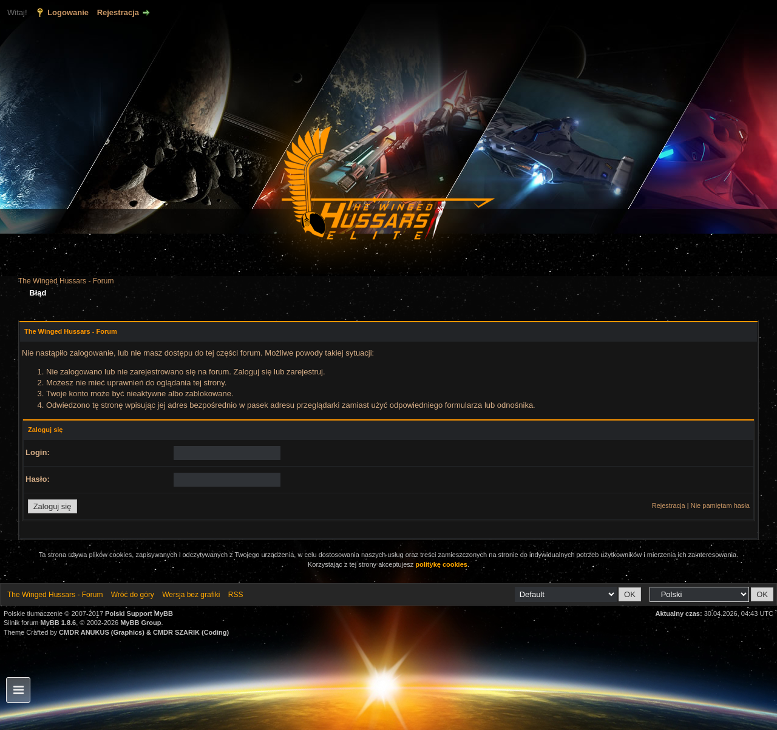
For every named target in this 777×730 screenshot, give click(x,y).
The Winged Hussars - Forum (66, 281)
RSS (235, 594)
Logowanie (68, 12)
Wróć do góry (132, 594)
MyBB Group (140, 622)
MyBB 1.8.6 (58, 622)
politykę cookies (441, 564)
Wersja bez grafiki (191, 594)
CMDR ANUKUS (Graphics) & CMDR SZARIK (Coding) (144, 632)
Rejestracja (118, 12)
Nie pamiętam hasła (720, 505)
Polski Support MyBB (139, 613)
